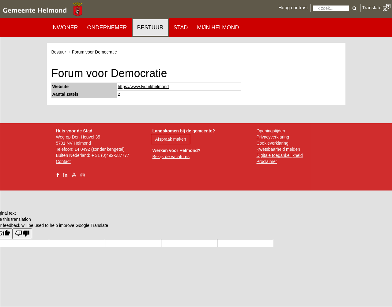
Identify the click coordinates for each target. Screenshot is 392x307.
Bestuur (150, 27)
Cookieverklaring (272, 143)
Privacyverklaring (272, 137)
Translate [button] (376, 7)
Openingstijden (270, 130)
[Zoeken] (330, 8)
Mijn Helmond (218, 27)
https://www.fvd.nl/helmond (143, 86)
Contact (63, 161)
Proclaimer (266, 161)
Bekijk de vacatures (170, 156)
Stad (181, 27)
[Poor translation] (22, 233)
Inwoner (64, 27)
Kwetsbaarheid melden (278, 149)
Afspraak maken (170, 139)
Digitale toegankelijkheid (279, 155)
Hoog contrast (293, 7)
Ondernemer (107, 27)
